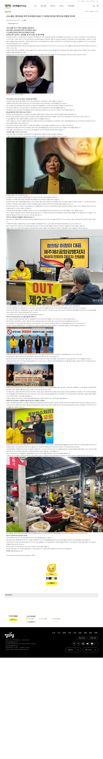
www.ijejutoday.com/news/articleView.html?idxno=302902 (20, 555)
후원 (95, 633)
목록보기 (52, 583)
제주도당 (8, 20)
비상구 (61, 6)
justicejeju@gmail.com (12, 642)
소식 (58, 633)
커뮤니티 (52, 6)
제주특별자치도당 (19, 6)
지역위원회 (70, 6)
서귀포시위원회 (30, 618)
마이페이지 (92, 1)
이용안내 (83, 1)
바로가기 (13, 619)
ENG (97, 1)
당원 (80, 633)
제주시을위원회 (57, 618)
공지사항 (43, 6)
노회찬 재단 (93, 638)
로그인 (87, 1)
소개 (35, 6)
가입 (78, 1)
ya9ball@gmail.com (18, 551)
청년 (90, 633)
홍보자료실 (82, 638)
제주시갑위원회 (44, 618)
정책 (64, 633)
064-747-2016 (14, 647)
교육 (74, 633)
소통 (69, 633)
